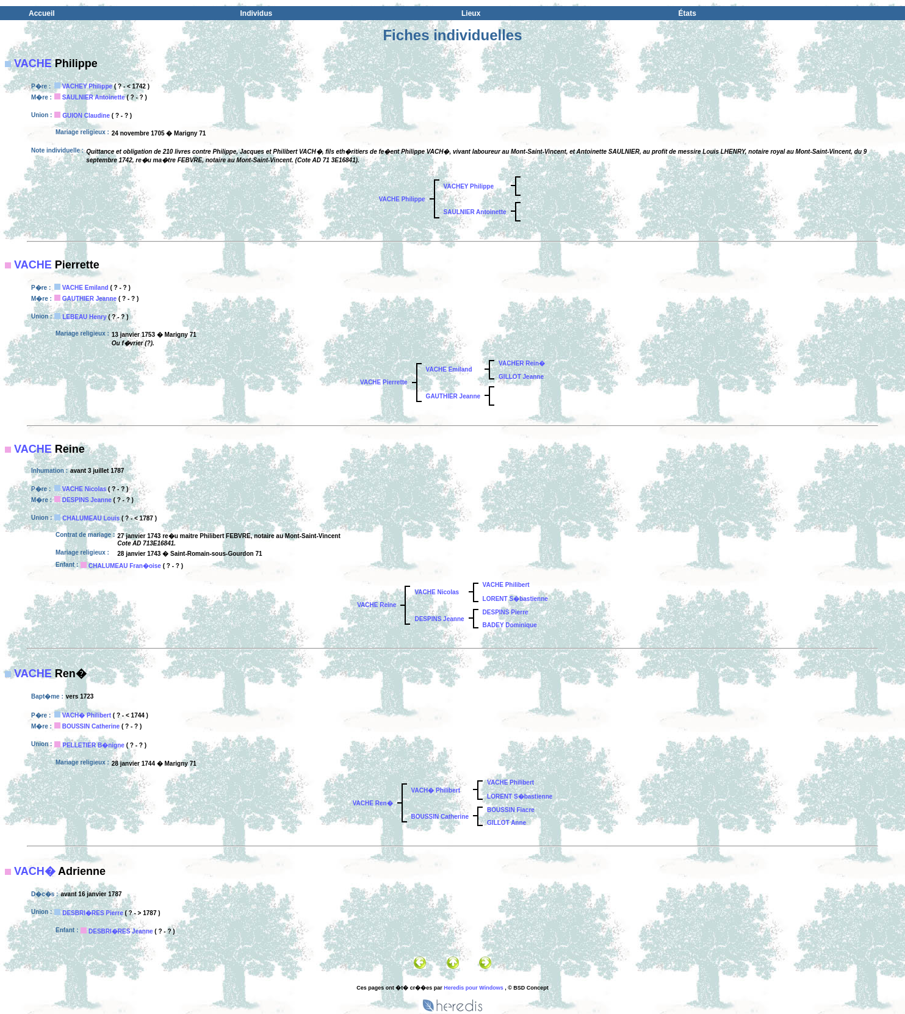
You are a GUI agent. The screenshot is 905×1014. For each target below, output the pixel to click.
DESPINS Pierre (505, 612)
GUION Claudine (86, 115)
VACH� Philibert (86, 715)
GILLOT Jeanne (521, 376)
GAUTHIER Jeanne (89, 298)
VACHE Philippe (402, 199)
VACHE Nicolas (84, 489)
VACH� (35, 871)
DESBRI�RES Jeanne (120, 931)
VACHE (33, 63)
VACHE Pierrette (384, 382)
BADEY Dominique (510, 625)
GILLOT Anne (506, 822)
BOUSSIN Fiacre (511, 810)
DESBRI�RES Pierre (92, 913)
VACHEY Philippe (87, 86)
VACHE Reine (376, 605)
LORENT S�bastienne (515, 598)
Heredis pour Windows (473, 988)
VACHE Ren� (373, 803)
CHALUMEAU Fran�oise (124, 566)
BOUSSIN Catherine (91, 726)
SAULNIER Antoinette (93, 97)
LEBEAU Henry (84, 317)
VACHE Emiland (85, 287)
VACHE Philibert (506, 584)
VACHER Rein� (522, 363)
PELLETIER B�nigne (93, 745)
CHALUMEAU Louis (91, 518)
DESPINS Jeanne (87, 500)
